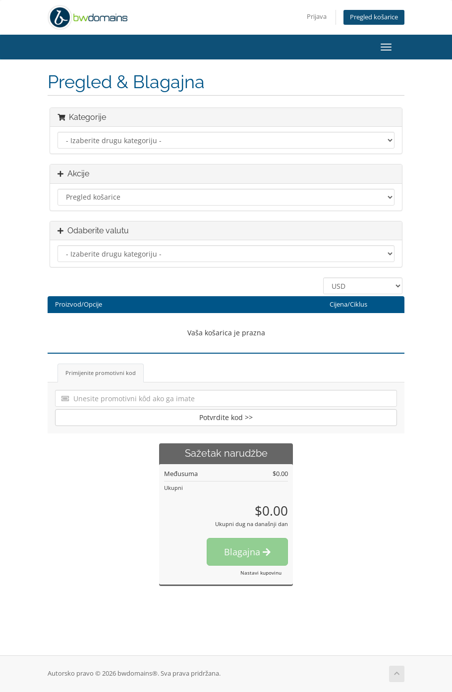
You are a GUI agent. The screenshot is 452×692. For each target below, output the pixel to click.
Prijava (317, 16)
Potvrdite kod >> (226, 417)
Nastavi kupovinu (261, 572)
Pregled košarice (374, 17)
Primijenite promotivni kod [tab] (100, 372)
